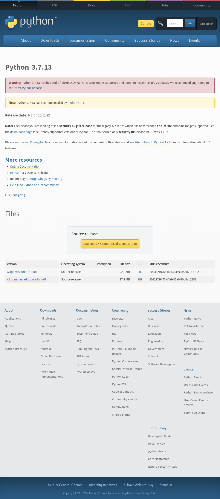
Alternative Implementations (52, 374)
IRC (114, 333)
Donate (113, 24)
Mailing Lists (120, 326)
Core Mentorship (158, 459)
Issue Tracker (156, 444)
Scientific (153, 356)
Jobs (164, 5)
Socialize (206, 24)
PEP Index (82, 356)
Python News (192, 318)
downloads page (21, 132)
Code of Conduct (123, 391)
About (26, 40)
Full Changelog (34, 142)
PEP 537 (15, 173)
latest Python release (28, 88)
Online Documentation (25, 166)
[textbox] (158, 23)
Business (153, 326)
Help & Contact (65, 485)
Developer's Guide (159, 436)
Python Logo (120, 376)
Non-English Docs (87, 349)
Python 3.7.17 (76, 103)
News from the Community (193, 351)
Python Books (85, 364)
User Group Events (196, 385)
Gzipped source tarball (22, 272)
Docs (91, 5)
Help (8, 341)
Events (194, 40)
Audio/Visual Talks (88, 326)
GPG (140, 264)
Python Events (193, 377)
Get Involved (120, 407)
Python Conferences (125, 361)
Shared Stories (121, 414)
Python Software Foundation (105, 493)
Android (46, 349)
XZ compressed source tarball (26, 279)
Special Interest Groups (127, 369)
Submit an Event (194, 413)
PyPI (128, 5)
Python (18, 5)
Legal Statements (131, 493)
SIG (140, 272)
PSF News (190, 333)
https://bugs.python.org (46, 179)
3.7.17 (164, 132)
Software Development (163, 364)
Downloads (50, 40)
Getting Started (14, 333)
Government (156, 349)
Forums (117, 341)
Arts (150, 318)
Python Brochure (16, 349)
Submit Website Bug (138, 485)
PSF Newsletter (193, 326)
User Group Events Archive (196, 403)
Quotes (9, 326)
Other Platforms (51, 356)
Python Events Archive (198, 392)
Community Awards (125, 399)
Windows (46, 333)
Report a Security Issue (162, 466)
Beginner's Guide (87, 333)
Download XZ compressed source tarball (110, 244)
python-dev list (158, 451)
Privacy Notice (149, 493)
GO (190, 23)
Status (165, 485)
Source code (48, 326)
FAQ (78, 341)
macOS (45, 341)
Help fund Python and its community (34, 185)
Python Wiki (119, 384)
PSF (55, 5)
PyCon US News (194, 341)
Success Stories (147, 40)
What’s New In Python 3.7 (151, 142)
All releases (48, 318)
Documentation (82, 40)
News (174, 40)
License (45, 364)
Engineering (155, 341)
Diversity (117, 318)
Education (154, 333)
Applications (13, 318)
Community (201, 5)
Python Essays (85, 371)
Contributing (157, 428)
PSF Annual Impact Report (124, 351)
